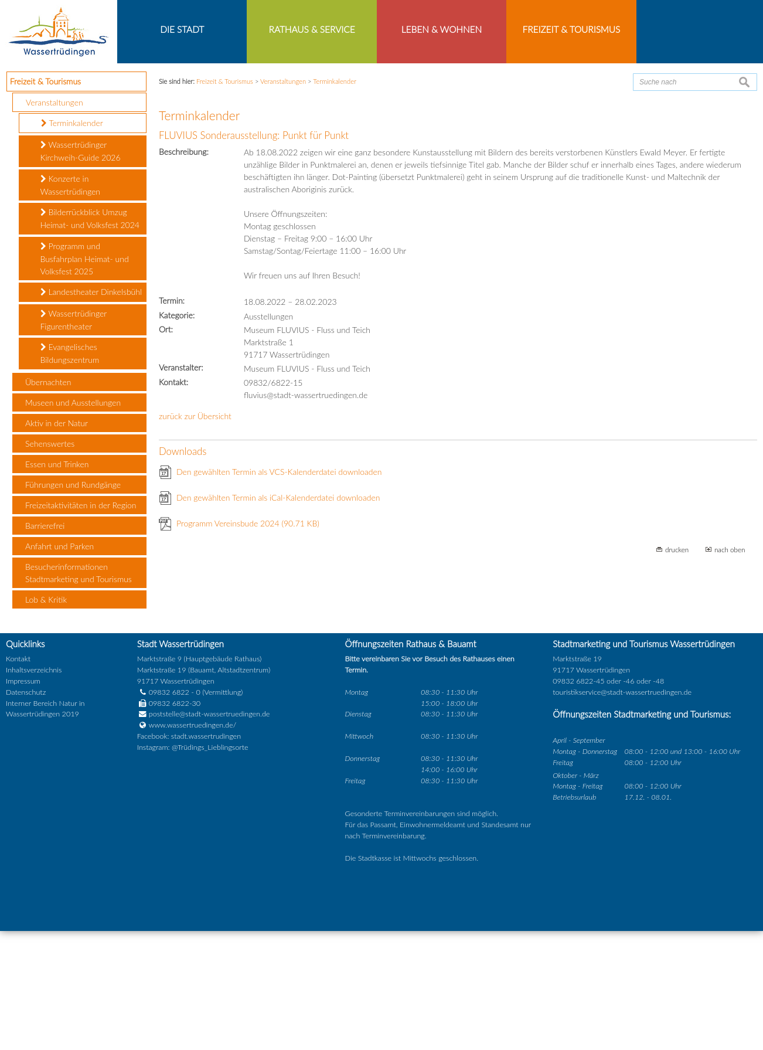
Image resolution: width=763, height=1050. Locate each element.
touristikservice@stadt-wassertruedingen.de (622, 811)
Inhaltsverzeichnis (34, 788)
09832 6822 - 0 (168, 811)
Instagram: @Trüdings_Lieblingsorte (192, 866)
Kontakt (18, 777)
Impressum (23, 800)
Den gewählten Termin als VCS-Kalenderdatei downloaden (279, 591)
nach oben (729, 668)
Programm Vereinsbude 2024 (247, 642)
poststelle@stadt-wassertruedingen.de (209, 833)
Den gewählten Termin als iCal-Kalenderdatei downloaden (278, 616)
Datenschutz (26, 811)
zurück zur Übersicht (195, 535)
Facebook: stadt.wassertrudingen (189, 855)
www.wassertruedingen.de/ (192, 844)
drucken (677, 668)
